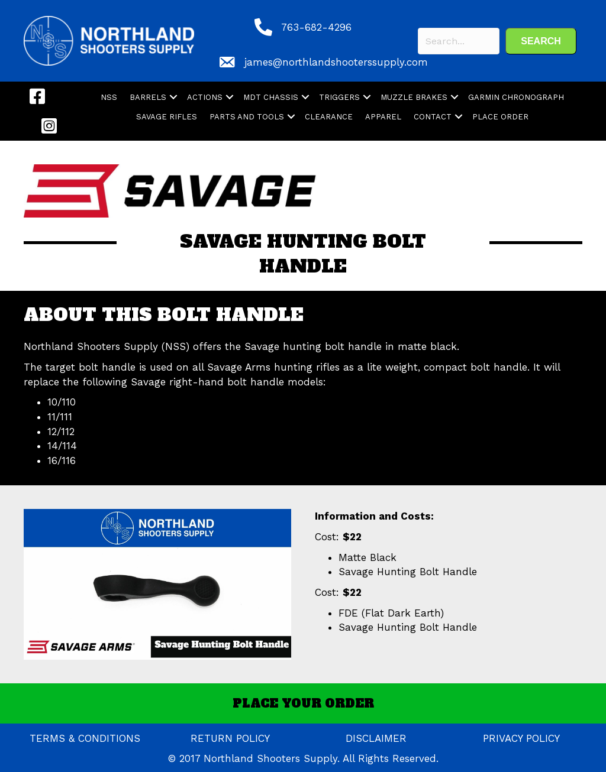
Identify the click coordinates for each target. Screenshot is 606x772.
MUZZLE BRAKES (414, 97)
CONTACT (433, 116)
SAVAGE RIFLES (166, 116)
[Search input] (458, 41)
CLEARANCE (329, 116)
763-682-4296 (316, 27)
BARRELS (148, 97)
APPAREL (383, 116)
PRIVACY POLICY (521, 738)
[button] (540, 41)
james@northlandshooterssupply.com (336, 62)
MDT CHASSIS (270, 97)
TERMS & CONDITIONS (85, 738)
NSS (109, 97)
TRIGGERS (339, 97)
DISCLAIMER (376, 738)
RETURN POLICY (230, 738)
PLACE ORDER (500, 116)
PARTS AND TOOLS (246, 116)
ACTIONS (205, 97)
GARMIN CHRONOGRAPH (516, 97)
